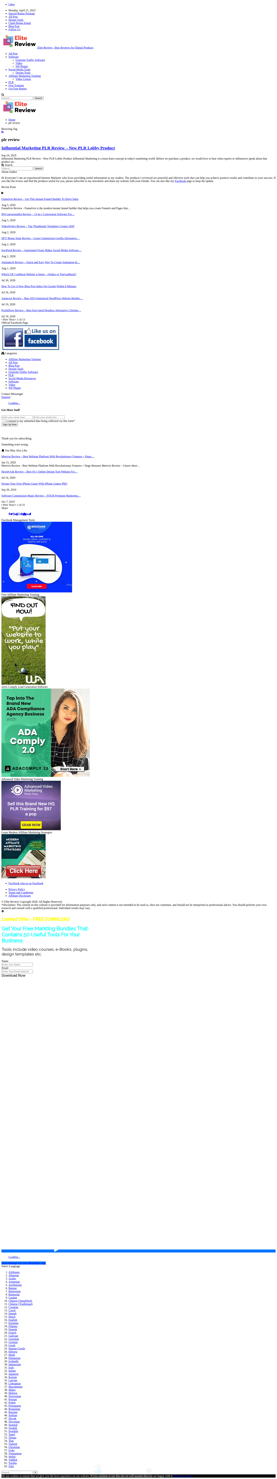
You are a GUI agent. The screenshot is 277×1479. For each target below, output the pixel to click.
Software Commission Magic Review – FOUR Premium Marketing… (41, 495)
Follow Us (14, 29)
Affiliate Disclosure (19, 895)
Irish (11, 1367)
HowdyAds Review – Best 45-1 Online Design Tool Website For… (39, 471)
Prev (5, 319)
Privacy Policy (16, 889)
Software (13, 56)
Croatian (13, 1307)
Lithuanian (14, 1383)
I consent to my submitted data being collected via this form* (38, 420)
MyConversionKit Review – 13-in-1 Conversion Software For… (38, 214)
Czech (12, 1310)
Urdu (11, 1450)
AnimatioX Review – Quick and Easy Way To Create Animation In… (40, 262)
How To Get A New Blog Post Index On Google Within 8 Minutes (38, 286)
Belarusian (14, 1291)
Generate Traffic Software (30, 59)
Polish (12, 1402)
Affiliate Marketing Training (24, 75)
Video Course (23, 79)
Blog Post (14, 26)
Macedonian (15, 1386)
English (12, 1319)
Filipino (12, 1326)
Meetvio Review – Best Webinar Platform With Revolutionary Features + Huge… (47, 456)
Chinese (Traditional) (20, 1303)
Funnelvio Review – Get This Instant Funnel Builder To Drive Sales (39, 199)
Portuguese (14, 1405)
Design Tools (15, 19)
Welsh (12, 1456)
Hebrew (12, 1351)
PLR (11, 82)
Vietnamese (15, 1453)
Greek (11, 1345)
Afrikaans (14, 1272)
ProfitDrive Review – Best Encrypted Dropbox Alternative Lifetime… (41, 310)
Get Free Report (17, 88)
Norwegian (14, 1396)
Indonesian (14, 1364)
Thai (11, 1440)
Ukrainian (14, 1447)
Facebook (180, 181)
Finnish (12, 1329)
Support (5, 397)
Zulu (11, 1466)
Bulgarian (14, 1294)
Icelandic (13, 1361)
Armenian (14, 1281)
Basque (12, 1288)
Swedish (13, 1431)
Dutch (11, 1316)
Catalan (12, 1297)
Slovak (12, 1418)
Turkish (12, 1443)
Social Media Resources (22, 378)
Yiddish (12, 1459)
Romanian (14, 1408)
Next (13, 319)
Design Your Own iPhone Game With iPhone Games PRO (34, 483)
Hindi (11, 1354)
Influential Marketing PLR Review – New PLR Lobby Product (58, 148)
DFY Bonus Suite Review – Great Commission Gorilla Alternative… (40, 238)
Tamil (11, 1434)
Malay (12, 1389)
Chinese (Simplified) (20, 1300)
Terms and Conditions (20, 892)
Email (5, 967)
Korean (12, 1377)
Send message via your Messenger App (23, 1263)
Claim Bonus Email (19, 23)
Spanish (12, 1424)
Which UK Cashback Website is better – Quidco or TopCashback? (38, 274)
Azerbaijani (15, 1284)
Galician (13, 1335)
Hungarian (14, 1358)
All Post (13, 16)
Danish (12, 1313)
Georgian (13, 1338)
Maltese (12, 1393)
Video (19, 63)
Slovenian (14, 1421)
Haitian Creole (16, 1348)
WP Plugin (22, 66)
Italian (12, 1370)
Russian (12, 1412)
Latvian (12, 1380)
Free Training (16, 85)
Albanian (13, 1275)
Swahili (12, 1428)
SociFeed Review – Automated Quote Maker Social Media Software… (41, 250)
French (12, 1332)
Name (5, 961)
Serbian (12, 1415)
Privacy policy (184, 1475)
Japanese (13, 1373)
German (13, 1342)
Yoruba (12, 1463)
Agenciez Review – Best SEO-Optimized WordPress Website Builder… (42, 298)
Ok (175, 1475)
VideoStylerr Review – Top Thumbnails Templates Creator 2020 (37, 226)
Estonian (13, 1323)
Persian (12, 1399)
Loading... (14, 403)
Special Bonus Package (21, 13)
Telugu (12, 1437)
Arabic (12, 1278)
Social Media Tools (19, 69)
